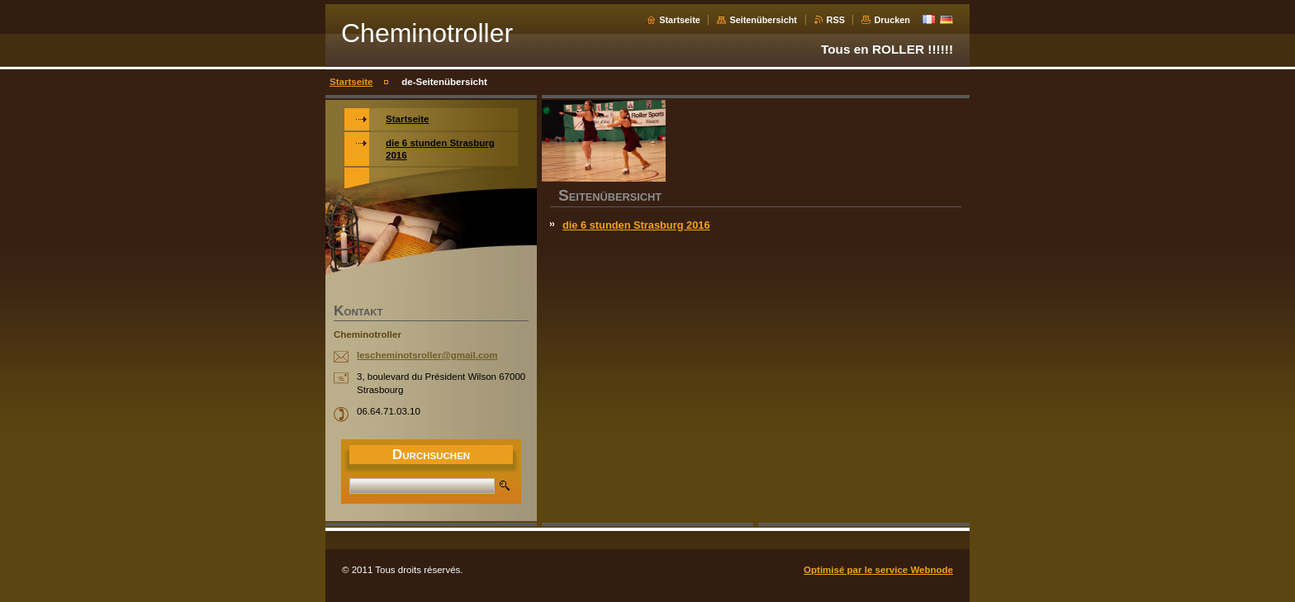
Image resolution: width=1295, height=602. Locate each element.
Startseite (679, 20)
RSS (836, 20)
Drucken (892, 20)
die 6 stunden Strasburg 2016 (636, 225)
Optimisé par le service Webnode (878, 570)
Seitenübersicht (763, 20)
